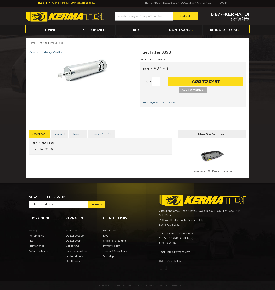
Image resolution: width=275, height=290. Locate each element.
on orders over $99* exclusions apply (66, 2)
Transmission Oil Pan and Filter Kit (212, 171)
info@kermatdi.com (178, 252)
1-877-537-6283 (169, 238)
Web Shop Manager (170, 285)
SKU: (143, 59)
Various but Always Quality (45, 52)
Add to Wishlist (193, 90)
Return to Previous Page (50, 42)
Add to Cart (206, 81)
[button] (156, 16)
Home (32, 42)
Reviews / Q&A (100, 134)
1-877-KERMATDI (169, 233)
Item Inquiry (150, 102)
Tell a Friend (169, 102)
